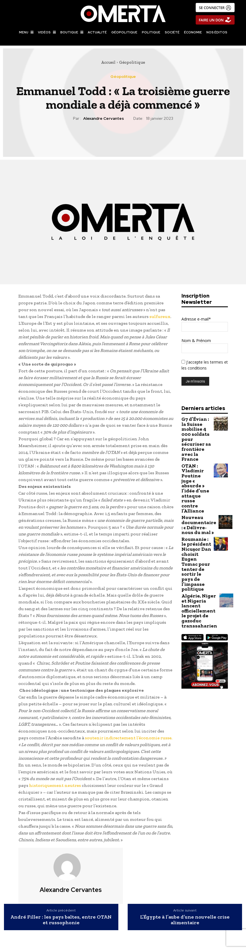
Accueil (108, 62)
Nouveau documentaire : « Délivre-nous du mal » (195, 474)
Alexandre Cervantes (103, 118)
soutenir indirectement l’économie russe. (128, 737)
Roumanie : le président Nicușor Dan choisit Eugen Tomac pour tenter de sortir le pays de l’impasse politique (194, 501)
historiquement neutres (55, 785)
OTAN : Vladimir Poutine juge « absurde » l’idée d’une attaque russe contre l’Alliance (196, 453)
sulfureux (159, 316)
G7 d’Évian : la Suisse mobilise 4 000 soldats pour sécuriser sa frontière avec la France (196, 428)
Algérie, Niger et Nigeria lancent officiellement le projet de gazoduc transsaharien (195, 533)
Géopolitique (132, 62)
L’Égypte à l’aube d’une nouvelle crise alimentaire (185, 920)
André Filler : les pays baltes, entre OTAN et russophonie (61, 920)
